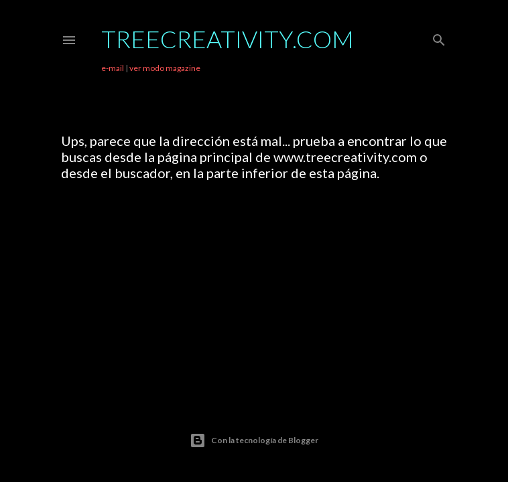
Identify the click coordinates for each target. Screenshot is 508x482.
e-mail (112, 68)
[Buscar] (439, 37)
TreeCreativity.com (227, 39)
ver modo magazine (164, 68)
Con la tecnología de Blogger (254, 440)
